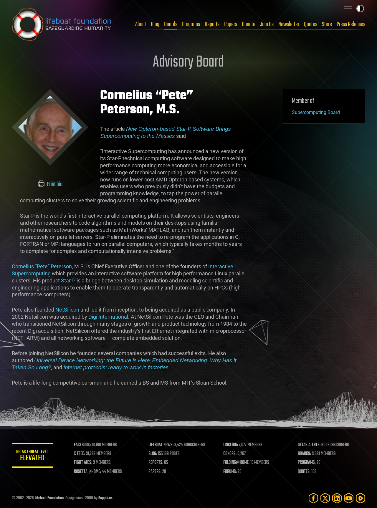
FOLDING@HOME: (237, 462)
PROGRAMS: (307, 462)
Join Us (267, 24)
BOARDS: (304, 454)
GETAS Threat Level (32, 456)
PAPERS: (155, 472)
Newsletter (288, 24)
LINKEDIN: (231, 445)
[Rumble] (360, 498)
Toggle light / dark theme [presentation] (360, 8)
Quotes (310, 24)
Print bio (50, 184)
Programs (191, 24)
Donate (248, 24)
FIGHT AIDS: (83, 462)
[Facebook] (313, 498)
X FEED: (79, 454)
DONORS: (230, 454)
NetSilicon (67, 310)
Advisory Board (188, 62)
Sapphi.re (105, 498)
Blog (155, 24)
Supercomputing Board (316, 112)
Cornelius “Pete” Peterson (42, 266)
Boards (170, 24)
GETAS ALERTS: (309, 445)
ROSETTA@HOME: (87, 472)
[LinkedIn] (337, 498)
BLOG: (153, 454)
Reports (212, 24)
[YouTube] (348, 498)
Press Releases (351, 24)
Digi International (108, 317)
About (140, 24)
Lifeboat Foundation (49, 498)
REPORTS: (156, 462)
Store (327, 24)
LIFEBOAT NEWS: (161, 445)
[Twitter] (325, 498)
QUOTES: (304, 472)
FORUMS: (230, 472)
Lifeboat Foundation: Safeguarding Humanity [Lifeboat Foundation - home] (62, 24)
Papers (230, 24)
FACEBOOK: (82, 445)
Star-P (68, 280)
